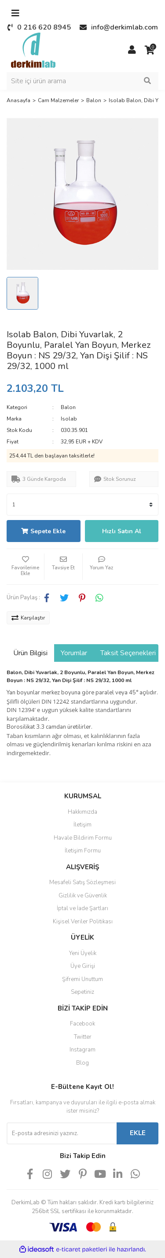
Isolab (69, 418)
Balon (68, 407)
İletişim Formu (83, 851)
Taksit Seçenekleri (128, 653)
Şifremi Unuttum (82, 979)
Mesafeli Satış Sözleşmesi (82, 882)
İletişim (82, 825)
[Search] (82, 81)
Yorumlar (74, 653)
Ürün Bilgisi (30, 653)
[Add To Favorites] (25, 566)
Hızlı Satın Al (121, 531)
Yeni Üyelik (82, 953)
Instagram (82, 1050)
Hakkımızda (82, 812)
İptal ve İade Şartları (82, 908)
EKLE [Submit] (138, 1133)
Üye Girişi (82, 966)
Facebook (82, 1024)
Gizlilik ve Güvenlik (83, 896)
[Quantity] (82, 505)
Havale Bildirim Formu (83, 838)
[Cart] (149, 50)
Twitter (83, 1037)
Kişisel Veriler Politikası (83, 922)
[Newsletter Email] (62, 1133)
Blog (82, 1063)
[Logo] (33, 49)
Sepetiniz (82, 992)
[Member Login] (132, 50)
